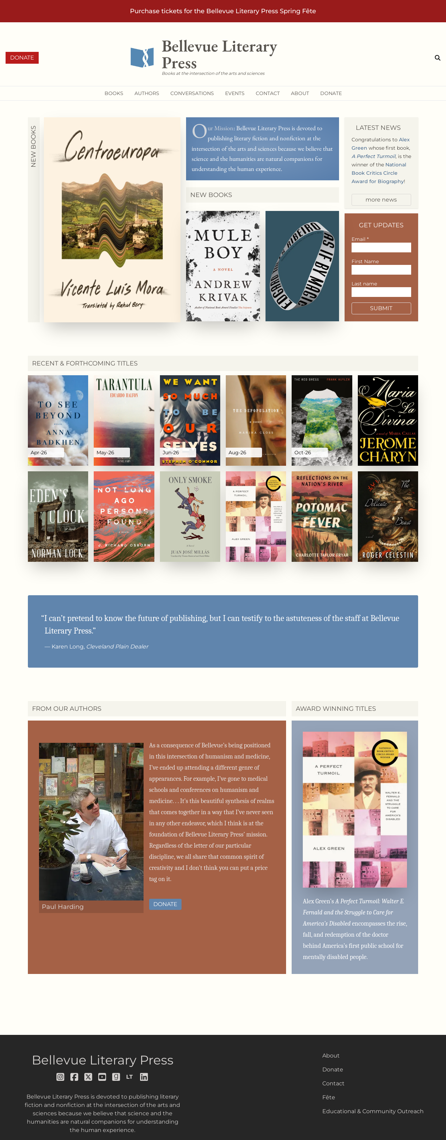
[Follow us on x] (88, 1077)
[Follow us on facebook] (74, 1077)
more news (381, 199)
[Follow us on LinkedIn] (144, 1077)
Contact (333, 1083)
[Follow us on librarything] (130, 1077)
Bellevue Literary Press (103, 1060)
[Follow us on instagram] (60, 1077)
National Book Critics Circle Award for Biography (379, 173)
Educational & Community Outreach (373, 1111)
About (331, 1055)
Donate (22, 57)
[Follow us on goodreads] (116, 1077)
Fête (328, 1097)
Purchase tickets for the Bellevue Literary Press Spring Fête (223, 11)
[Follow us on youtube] (102, 1077)
